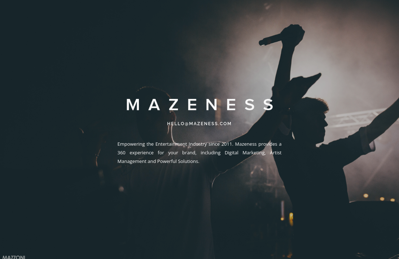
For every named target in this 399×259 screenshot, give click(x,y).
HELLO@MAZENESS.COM (199, 123)
